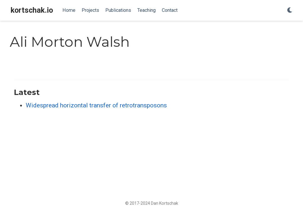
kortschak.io (32, 10)
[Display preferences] (289, 10)
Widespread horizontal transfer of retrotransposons (96, 105)
